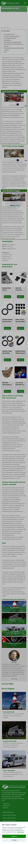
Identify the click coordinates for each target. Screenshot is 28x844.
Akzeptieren (14, 836)
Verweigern (14, 840)
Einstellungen (20, 832)
